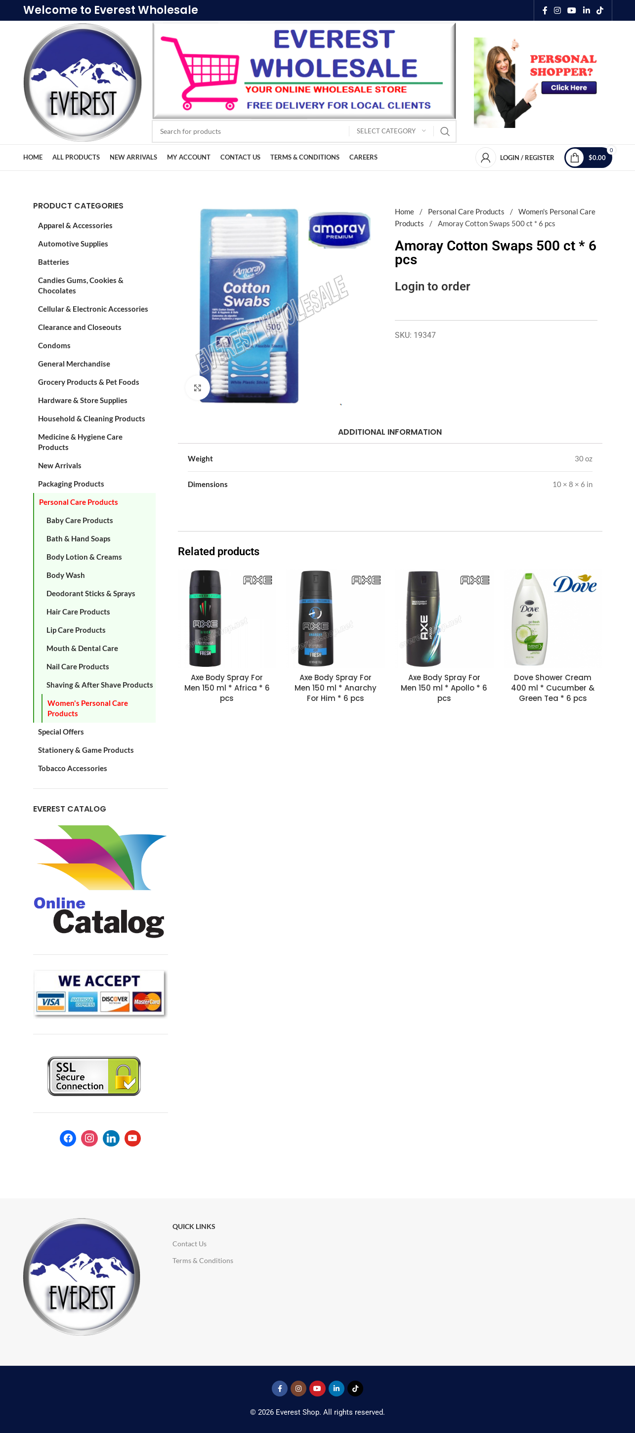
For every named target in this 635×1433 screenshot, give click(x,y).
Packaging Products (71, 483)
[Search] (304, 131)
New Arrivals (60, 465)
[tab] (390, 432)
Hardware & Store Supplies (82, 400)
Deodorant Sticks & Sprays (90, 593)
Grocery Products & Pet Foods (88, 381)
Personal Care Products (78, 501)
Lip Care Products (76, 629)
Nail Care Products (77, 666)
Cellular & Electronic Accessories (93, 308)
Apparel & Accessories (75, 225)
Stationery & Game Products (86, 749)
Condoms (54, 345)
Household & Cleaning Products (91, 418)
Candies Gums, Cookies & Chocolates (81, 285)
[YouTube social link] (572, 10)
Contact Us (189, 1243)
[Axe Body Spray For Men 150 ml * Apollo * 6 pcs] (444, 618)
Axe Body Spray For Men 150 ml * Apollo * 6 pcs (444, 687)
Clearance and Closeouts (80, 327)
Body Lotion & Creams (84, 556)
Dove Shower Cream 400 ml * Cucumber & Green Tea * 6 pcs (552, 687)
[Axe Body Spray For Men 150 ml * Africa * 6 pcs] (227, 618)
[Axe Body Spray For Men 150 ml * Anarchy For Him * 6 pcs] (335, 618)
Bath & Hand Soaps (78, 538)
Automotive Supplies (73, 243)
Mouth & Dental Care (82, 648)
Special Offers (61, 731)
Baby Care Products (79, 520)
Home (405, 211)
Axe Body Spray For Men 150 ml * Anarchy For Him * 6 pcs (336, 687)
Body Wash (65, 575)
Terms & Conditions (202, 1260)
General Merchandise (74, 363)
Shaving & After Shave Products (99, 684)
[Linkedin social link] (586, 10)
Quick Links (193, 1226)
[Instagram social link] (557, 10)
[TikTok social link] (599, 10)
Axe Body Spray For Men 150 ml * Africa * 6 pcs (227, 687)
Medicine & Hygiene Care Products (80, 441)
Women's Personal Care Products (87, 708)
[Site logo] (82, 81)
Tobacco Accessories (72, 768)
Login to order (432, 286)
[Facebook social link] (544, 10)
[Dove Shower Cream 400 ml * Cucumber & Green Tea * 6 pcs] (553, 618)
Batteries (53, 261)
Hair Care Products (78, 611)
